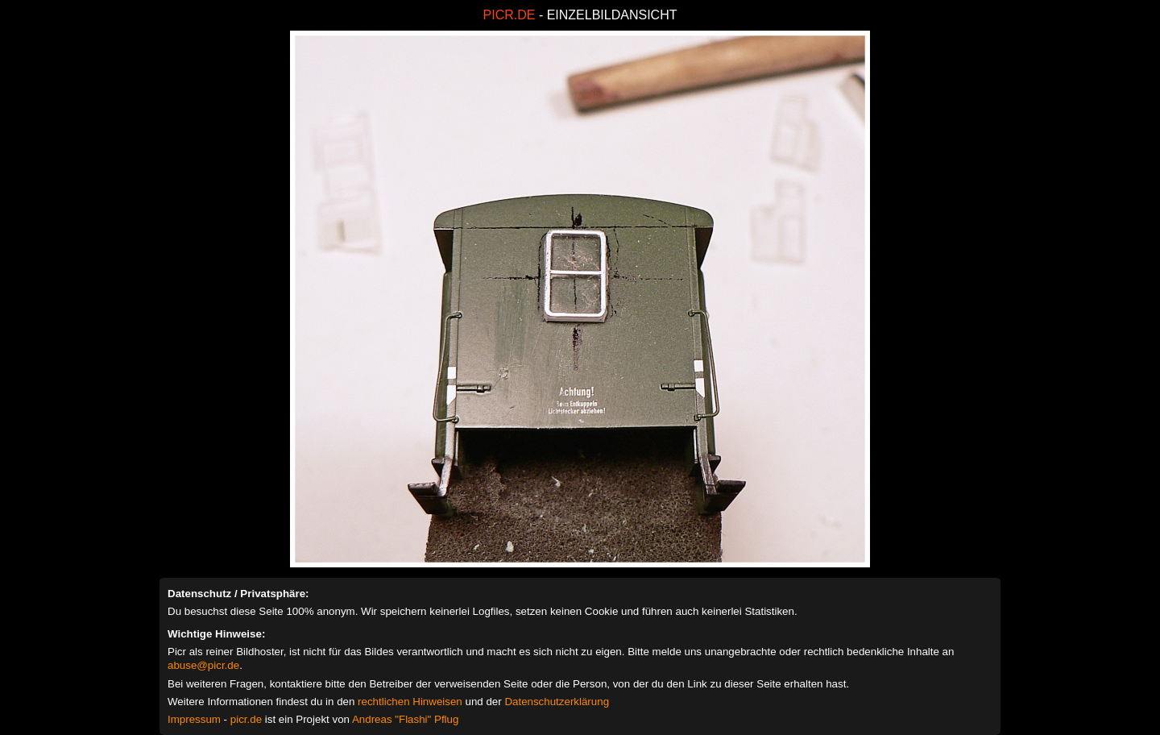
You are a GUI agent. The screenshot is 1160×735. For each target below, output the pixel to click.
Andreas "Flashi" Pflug (405, 719)
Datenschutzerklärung (556, 702)
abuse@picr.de (203, 665)
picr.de (246, 719)
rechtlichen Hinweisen (410, 702)
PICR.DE (509, 15)
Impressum (194, 719)
